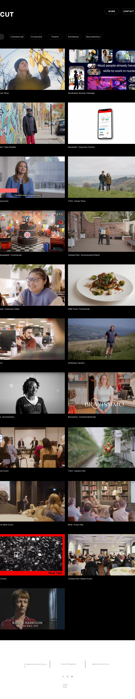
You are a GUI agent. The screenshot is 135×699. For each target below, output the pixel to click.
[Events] (55, 36)
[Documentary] (93, 36)
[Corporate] (36, 36)
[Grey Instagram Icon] (67, 676)
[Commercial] (17, 36)
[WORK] (112, 11)
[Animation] (73, 36)
